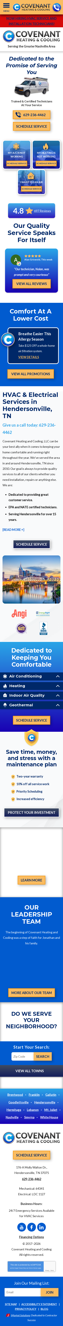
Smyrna (29, 1117)
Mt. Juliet (50, 1110)
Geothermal (21, 705)
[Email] (23, 1292)
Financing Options (31, 1237)
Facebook (31, 1227)
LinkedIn (41, 1227)
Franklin (34, 1095)
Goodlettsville (18, 1102)
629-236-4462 (56, 8)
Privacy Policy (22, 1268)
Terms (52, 1270)
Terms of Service (33, 1268)
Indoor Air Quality (27, 695)
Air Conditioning (25, 676)
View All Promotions (30, 374)
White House (49, 1117)
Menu (6, 11)
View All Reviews (31, 284)
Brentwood (15, 1095)
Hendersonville (44, 1102)
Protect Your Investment (31, 812)
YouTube (21, 1227)
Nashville (12, 1117)
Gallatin (50, 1095)
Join (49, 1292)
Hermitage (14, 1110)
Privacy (47, 1270)
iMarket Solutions (20, 1315)
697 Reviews (42, 210)
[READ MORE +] (13, 530)
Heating (17, 686)
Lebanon (33, 1110)
